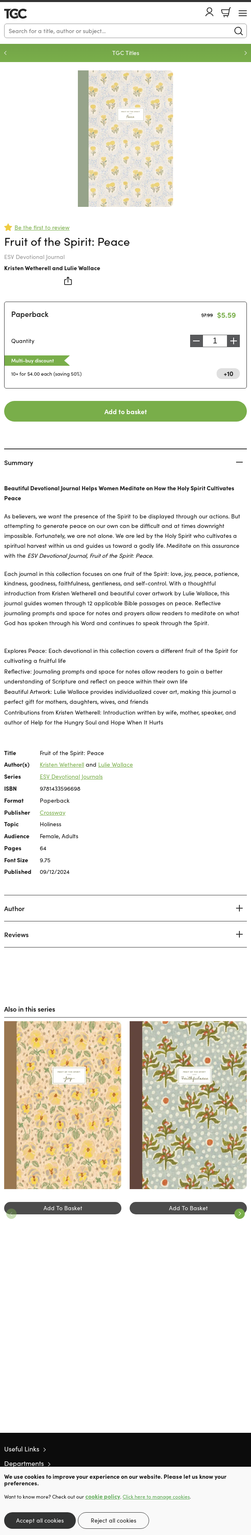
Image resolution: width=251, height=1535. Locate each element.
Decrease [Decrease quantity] (196, 341)
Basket (226, 12)
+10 (228, 373)
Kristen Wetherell (27, 268)
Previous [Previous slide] (5, 53)
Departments (24, 1463)
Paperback (29, 314)
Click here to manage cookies (156, 1496)
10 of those (28, 14)
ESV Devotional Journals (71, 776)
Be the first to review (42, 227)
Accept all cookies (40, 1520)
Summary (18, 462)
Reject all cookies (113, 1520)
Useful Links (21, 1448)
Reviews (16, 934)
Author (14, 908)
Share (68, 281)
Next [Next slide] (245, 53)
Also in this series (29, 1008)
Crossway (52, 812)
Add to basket (125, 411)
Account (209, 11)
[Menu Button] (243, 13)
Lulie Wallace (82, 268)
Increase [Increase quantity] (233, 341)
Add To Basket (62, 1208)
